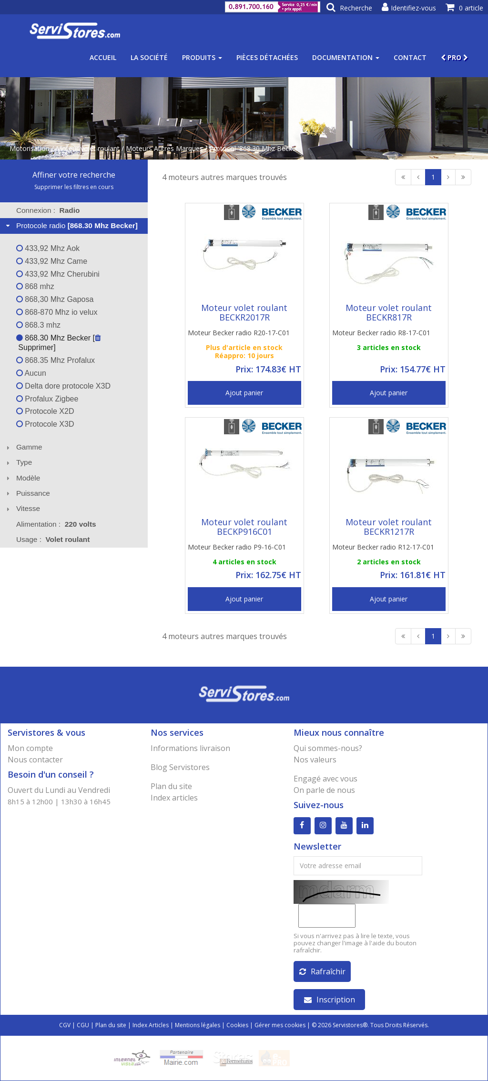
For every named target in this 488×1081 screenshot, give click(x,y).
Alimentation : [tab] (56, 524)
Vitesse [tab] (22, 508)
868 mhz (35, 286)
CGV (65, 1025)
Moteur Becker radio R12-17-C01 (383, 546)
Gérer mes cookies (279, 1025)
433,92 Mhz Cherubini (58, 274)
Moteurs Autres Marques (164, 148)
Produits (202, 57)
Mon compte (30, 748)
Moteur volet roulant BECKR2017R (244, 312)
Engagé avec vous (325, 778)
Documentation (345, 57)
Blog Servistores (180, 767)
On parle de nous (324, 790)
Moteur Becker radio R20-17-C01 (239, 332)
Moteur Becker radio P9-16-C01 (237, 546)
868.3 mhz (38, 325)
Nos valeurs (315, 759)
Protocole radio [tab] (71, 225)
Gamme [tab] (23, 447)
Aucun (31, 373)
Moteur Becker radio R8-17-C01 (381, 332)
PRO (454, 57)
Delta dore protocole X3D (63, 386)
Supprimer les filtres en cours (73, 187)
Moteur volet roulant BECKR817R (389, 312)
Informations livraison (190, 748)
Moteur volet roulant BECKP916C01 (244, 526)
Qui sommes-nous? (328, 748)
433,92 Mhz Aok (48, 248)
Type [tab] (18, 462)
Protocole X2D (45, 411)
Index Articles (150, 1025)
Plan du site (171, 786)
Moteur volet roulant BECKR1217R (389, 526)
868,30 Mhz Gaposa (55, 299)
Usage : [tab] (53, 539)
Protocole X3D (45, 424)
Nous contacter (35, 759)
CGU (83, 1025)
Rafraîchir (322, 971)
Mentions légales (197, 1025)
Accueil (103, 57)
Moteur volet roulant (88, 148)
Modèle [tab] (22, 478)
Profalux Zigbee (47, 399)
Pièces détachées (267, 57)
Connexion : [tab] (48, 210)
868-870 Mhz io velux (57, 312)
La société (149, 57)
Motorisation (30, 148)
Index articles (174, 797)
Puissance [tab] (27, 493)
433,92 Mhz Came (51, 261)
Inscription (329, 999)
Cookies (237, 1025)
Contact (410, 57)
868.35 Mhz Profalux (55, 360)
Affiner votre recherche (73, 175)
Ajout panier (244, 392)
